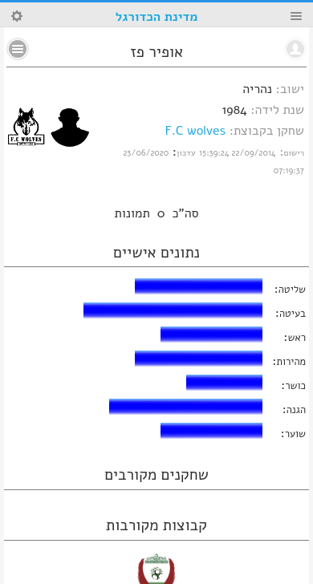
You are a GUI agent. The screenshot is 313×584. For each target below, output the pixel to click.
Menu (296, 16)
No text (17, 49)
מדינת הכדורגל (156, 17)
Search (17, 16)
